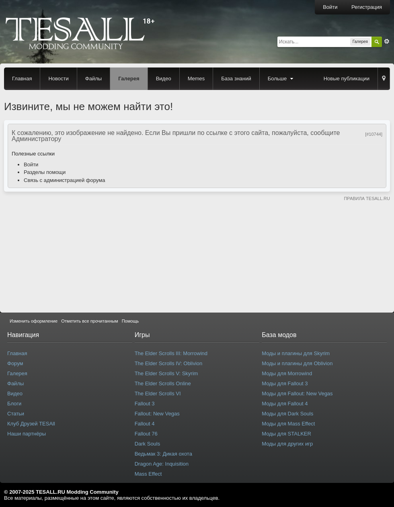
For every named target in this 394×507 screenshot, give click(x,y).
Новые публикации (346, 79)
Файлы (93, 79)
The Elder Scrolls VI (158, 393)
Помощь (130, 321)
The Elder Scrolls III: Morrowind (171, 353)
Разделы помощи (45, 172)
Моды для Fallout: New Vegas (297, 393)
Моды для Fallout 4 (285, 404)
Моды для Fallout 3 (285, 383)
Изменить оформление (33, 321)
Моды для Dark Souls (287, 414)
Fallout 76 (146, 434)
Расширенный (387, 41)
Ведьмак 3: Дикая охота (163, 454)
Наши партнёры (26, 434)
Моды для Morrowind (287, 373)
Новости (58, 79)
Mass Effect (148, 474)
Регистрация (366, 7)
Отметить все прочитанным (89, 321)
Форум (15, 363)
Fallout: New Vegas (157, 414)
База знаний (236, 79)
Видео (163, 79)
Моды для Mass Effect (288, 424)
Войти (330, 7)
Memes (196, 79)
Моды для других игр (287, 444)
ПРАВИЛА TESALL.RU (367, 198)
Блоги (14, 404)
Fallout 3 (145, 404)
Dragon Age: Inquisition (162, 464)
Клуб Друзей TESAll (31, 424)
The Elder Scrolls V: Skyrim (166, 373)
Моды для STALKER (286, 434)
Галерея (129, 79)
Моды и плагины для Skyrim (296, 353)
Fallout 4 (145, 424)
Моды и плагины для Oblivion (297, 363)
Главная (22, 79)
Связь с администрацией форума (64, 180)
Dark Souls (147, 444)
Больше (281, 79)
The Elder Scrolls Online (163, 383)
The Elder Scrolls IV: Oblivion (169, 363)
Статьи (15, 414)
